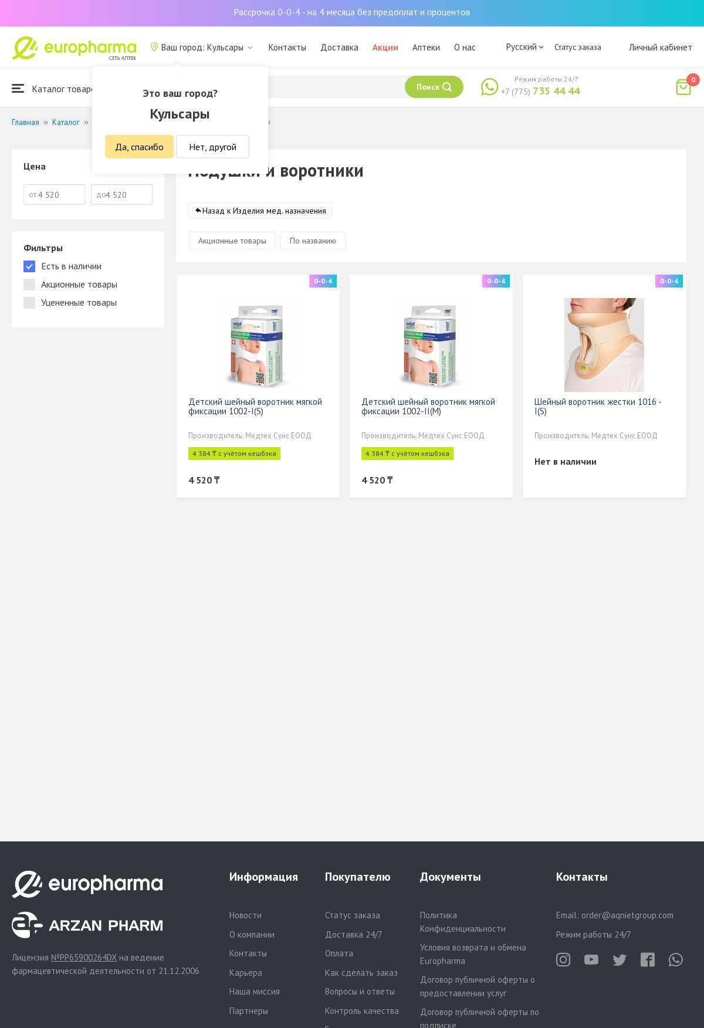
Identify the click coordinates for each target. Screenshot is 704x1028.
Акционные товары (232, 240)
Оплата (339, 953)
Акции (385, 47)
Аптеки (426, 47)
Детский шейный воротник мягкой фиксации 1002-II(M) (428, 406)
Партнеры (248, 1010)
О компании (252, 934)
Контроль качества (362, 1010)
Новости (245, 915)
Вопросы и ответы (360, 991)
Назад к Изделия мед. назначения (264, 210)
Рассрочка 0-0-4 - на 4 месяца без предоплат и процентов (352, 12)
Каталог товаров (56, 88)
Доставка (339, 47)
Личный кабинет (660, 47)
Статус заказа (577, 47)
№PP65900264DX (84, 957)
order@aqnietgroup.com (627, 915)
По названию (313, 240)
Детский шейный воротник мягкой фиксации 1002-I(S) (255, 406)
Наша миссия (254, 991)
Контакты (287, 47)
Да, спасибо (139, 147)
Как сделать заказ (361, 972)
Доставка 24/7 (354, 934)
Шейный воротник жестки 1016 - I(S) (597, 406)
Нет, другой (212, 147)
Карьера (245, 972)
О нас (465, 47)
